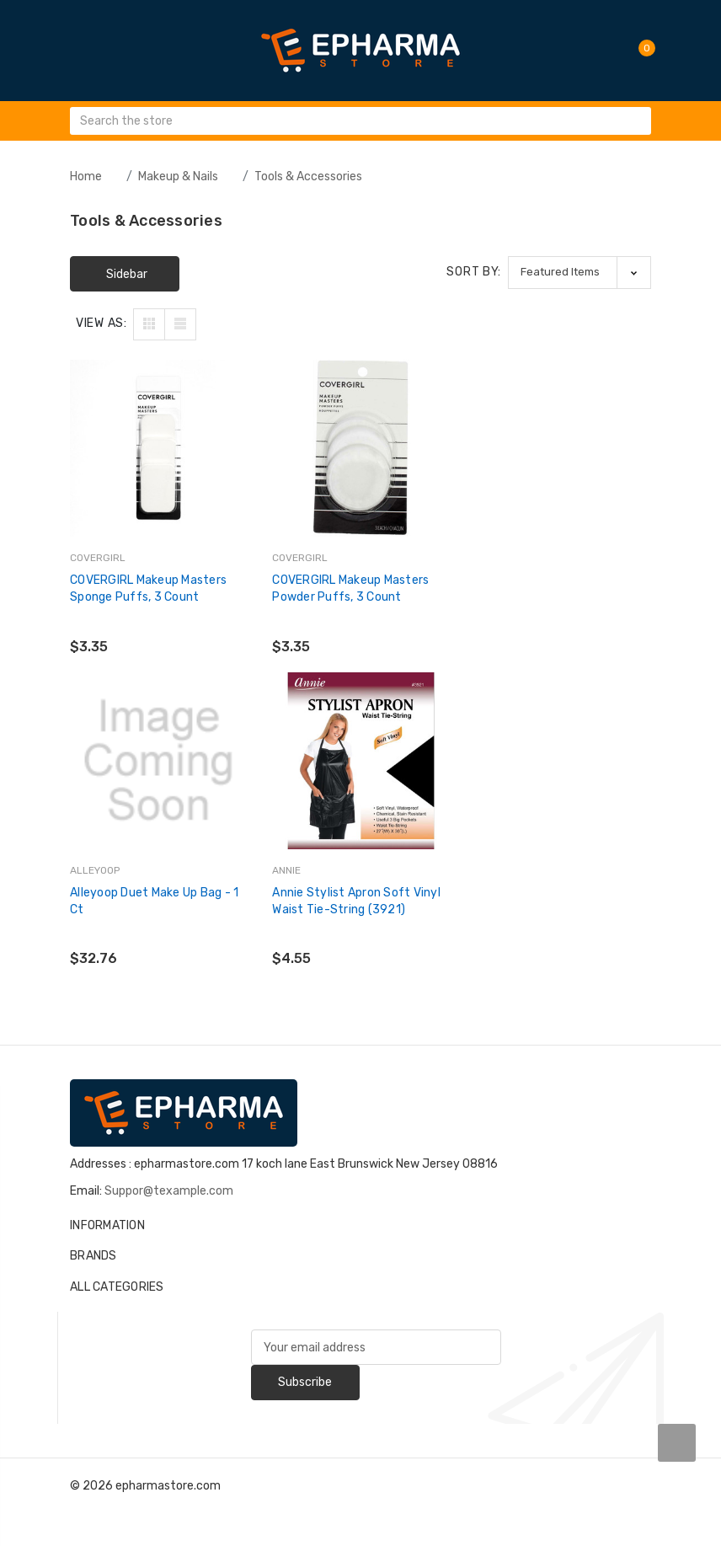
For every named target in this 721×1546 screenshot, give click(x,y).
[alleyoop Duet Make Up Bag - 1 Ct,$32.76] (562, 448)
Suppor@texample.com (168, 1191)
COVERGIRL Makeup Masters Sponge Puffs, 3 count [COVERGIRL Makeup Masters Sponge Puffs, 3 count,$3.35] (148, 588)
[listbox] (579, 272)
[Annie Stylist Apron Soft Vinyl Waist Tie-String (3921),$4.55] (158, 759)
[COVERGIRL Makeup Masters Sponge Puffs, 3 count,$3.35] (158, 448)
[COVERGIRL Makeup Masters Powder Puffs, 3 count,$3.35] (360, 448)
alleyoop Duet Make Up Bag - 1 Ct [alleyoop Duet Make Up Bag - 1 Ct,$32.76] (558, 588)
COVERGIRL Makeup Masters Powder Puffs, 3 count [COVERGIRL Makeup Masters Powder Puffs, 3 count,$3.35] (350, 588)
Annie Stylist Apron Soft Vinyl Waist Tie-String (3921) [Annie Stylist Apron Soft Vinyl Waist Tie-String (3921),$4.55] (154, 900)
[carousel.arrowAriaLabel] (677, 1443)
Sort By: (473, 272)
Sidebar (126, 274)
